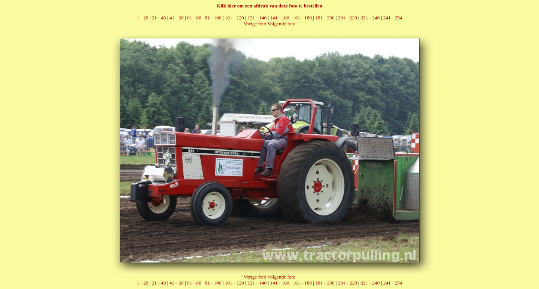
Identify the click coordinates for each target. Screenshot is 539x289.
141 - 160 (279, 18)
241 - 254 (392, 18)
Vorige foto (255, 24)
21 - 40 (159, 18)
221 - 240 (370, 18)
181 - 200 (324, 18)
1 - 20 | (144, 18)
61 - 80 (194, 18)
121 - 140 (257, 18)
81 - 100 (213, 18)
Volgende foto (281, 24)
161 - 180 (302, 18)
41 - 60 (177, 18)
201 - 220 (347, 18)
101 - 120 (234, 18)
